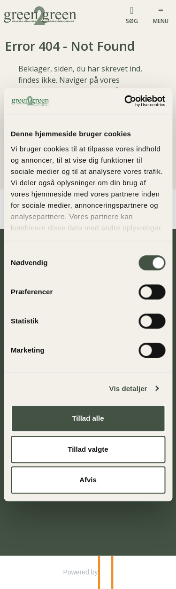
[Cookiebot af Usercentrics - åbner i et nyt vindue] (125, 101)
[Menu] (160, 15)
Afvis (88, 480)
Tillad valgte (88, 449)
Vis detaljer (128, 389)
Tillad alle (88, 418)
